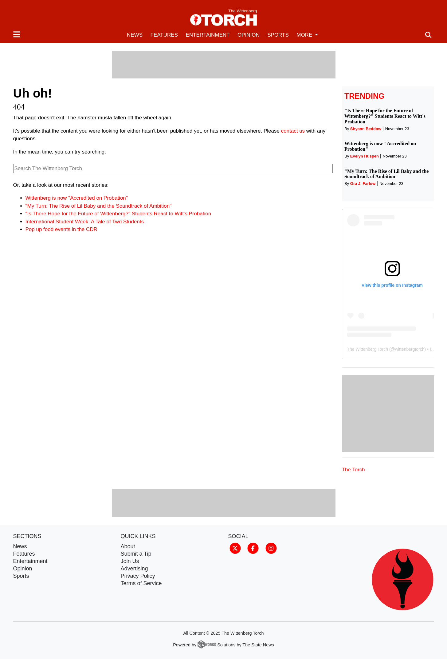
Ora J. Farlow (362, 183)
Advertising (134, 568)
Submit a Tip (136, 554)
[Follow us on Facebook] (253, 548)
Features (164, 35)
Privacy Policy (138, 576)
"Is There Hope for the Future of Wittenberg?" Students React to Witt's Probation (118, 214)
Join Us (130, 561)
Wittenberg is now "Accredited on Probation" (76, 198)
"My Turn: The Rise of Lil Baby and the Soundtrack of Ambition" (98, 206)
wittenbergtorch (410, 349)
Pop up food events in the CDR (61, 229)
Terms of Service (141, 583)
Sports (278, 35)
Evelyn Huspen (364, 156)
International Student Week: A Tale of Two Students (84, 222)
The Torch (353, 470)
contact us (293, 131)
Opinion (248, 35)
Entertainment (207, 35)
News (135, 35)
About (128, 546)
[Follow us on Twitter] (235, 548)
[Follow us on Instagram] (271, 548)
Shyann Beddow (365, 128)
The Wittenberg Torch (367, 349)
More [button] (305, 35)
